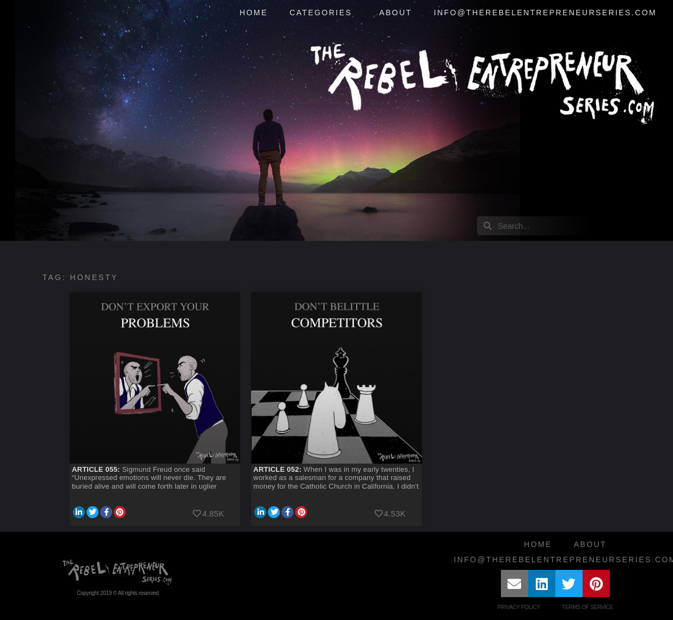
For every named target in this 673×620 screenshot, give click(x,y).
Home (254, 12)
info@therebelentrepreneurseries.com (545, 12)
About (395, 12)
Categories (324, 13)
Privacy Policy (518, 607)
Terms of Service (587, 607)
